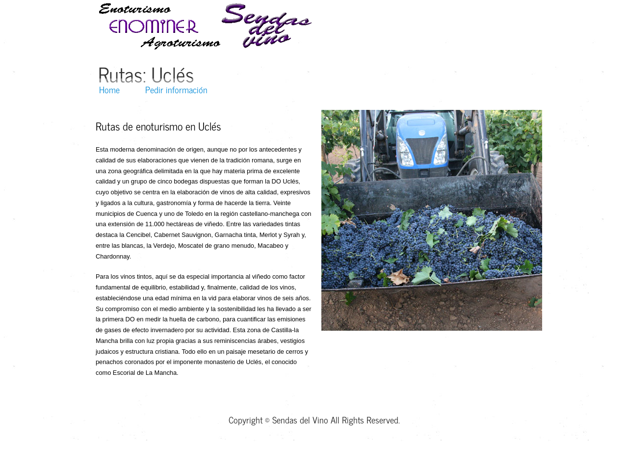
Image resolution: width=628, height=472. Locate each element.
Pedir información (176, 89)
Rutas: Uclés (146, 73)
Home (109, 89)
